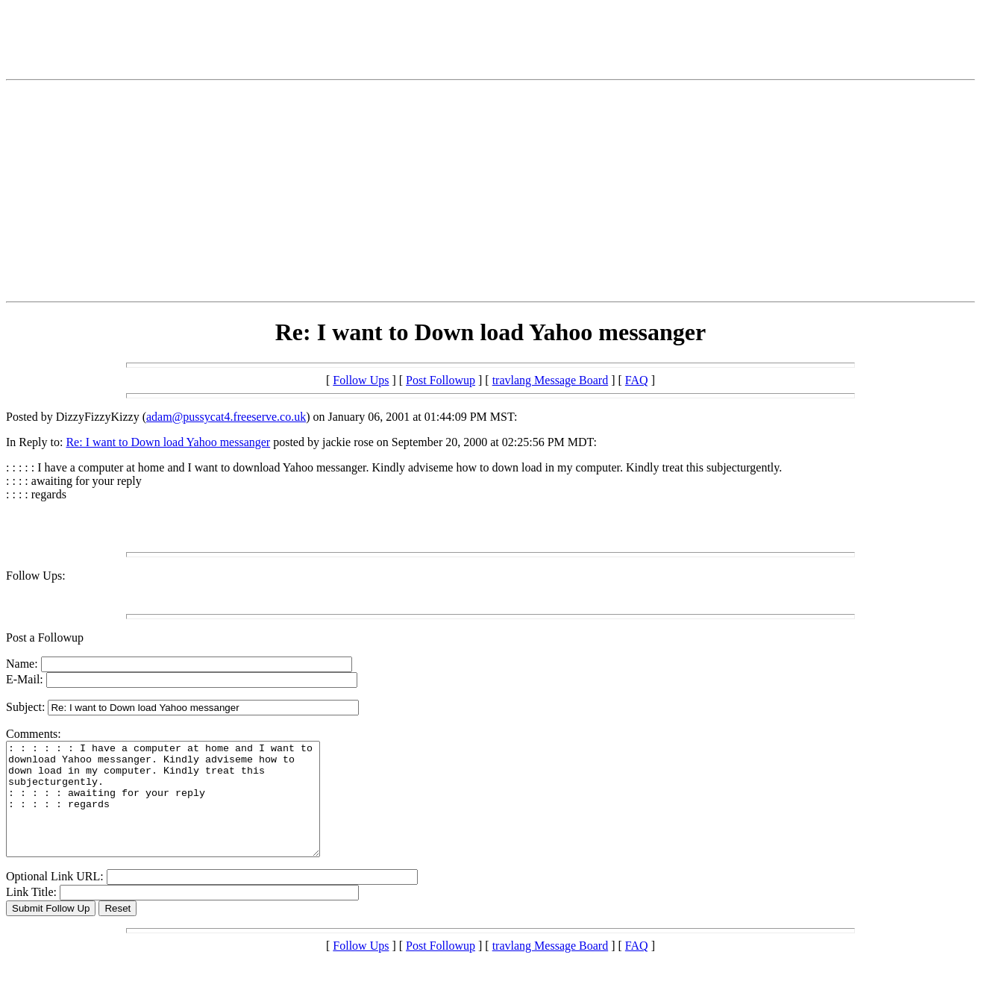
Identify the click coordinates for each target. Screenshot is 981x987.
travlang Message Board (550, 380)
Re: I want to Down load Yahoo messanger (168, 442)
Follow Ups (361, 380)
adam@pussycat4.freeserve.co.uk (226, 416)
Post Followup (440, 380)
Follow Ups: (36, 575)
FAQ (636, 380)
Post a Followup (45, 637)
